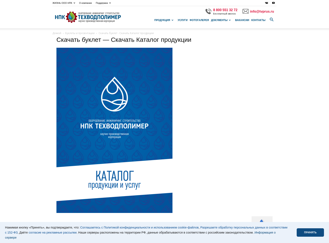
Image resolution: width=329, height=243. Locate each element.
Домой (56, 33)
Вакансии (242, 20)
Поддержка (103, 3)
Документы (221, 20)
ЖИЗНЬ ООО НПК (63, 3)
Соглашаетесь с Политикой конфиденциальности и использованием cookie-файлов (139, 227)
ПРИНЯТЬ (310, 232)
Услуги (183, 20)
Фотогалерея (199, 20)
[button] (271, 20)
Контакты (258, 20)
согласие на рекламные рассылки (53, 232)
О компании (85, 3)
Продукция (164, 20)
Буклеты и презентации (80, 33)
